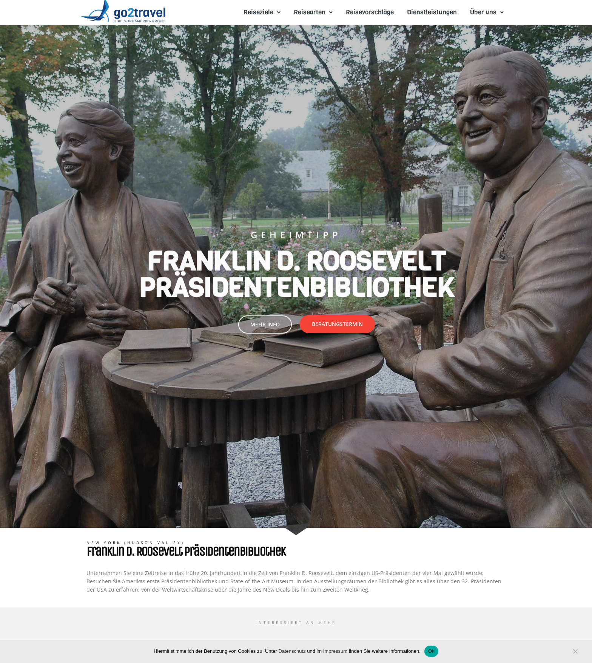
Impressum (335, 651)
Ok (431, 651)
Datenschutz (291, 651)
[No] (575, 653)
